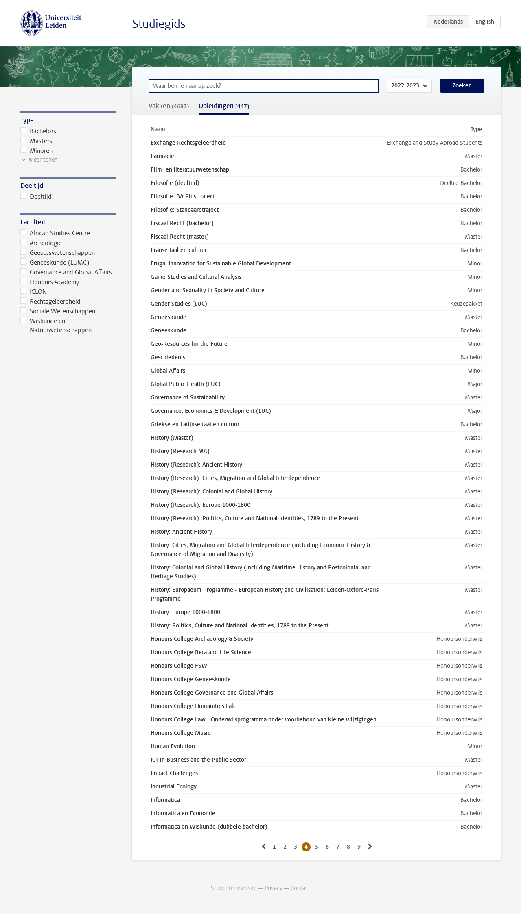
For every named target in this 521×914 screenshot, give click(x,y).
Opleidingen (224, 106)
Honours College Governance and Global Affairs (212, 693)
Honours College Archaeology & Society (202, 639)
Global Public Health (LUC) (186, 384)
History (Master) (172, 438)
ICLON (33, 292)
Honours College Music (180, 733)
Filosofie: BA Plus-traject (183, 196)
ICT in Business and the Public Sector (198, 760)
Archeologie (41, 243)
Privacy (273, 888)
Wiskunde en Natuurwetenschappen (56, 325)
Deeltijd (36, 197)
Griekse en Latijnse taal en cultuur (195, 424)
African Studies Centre (55, 233)
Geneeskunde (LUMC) (54, 262)
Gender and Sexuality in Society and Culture (208, 290)
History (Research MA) (180, 451)
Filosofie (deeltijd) (175, 183)
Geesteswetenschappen (57, 253)
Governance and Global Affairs (66, 272)
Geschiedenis (168, 357)
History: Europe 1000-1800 (185, 612)
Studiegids (159, 23)
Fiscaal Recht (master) (180, 237)
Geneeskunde (168, 317)
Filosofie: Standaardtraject (185, 210)
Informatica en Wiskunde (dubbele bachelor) (209, 827)
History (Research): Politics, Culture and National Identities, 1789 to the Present (255, 518)
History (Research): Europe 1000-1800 (200, 505)
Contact (300, 888)
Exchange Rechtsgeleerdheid (188, 143)
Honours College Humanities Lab (193, 706)
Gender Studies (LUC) (179, 304)
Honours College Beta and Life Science (201, 652)
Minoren (36, 151)
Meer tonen (43, 160)
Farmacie (162, 156)
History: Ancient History (181, 532)
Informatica (165, 800)
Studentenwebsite (233, 888)
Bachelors (38, 131)
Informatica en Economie (183, 813)
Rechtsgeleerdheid (50, 301)
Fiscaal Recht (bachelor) (182, 223)
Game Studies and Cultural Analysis (196, 277)
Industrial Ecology (174, 786)
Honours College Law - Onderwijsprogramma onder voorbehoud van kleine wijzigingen (264, 719)
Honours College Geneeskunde (191, 679)
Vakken (169, 106)
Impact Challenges (174, 773)
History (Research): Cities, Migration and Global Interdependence (235, 478)
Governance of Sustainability (188, 398)
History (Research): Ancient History (196, 465)
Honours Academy (49, 282)
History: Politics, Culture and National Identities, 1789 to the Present (239, 626)
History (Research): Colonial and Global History (211, 491)
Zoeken (462, 85)
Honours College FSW (179, 666)
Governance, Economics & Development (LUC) (211, 411)
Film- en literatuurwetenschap (190, 170)
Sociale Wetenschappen (57, 311)
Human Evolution (173, 746)
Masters (36, 141)
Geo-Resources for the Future (189, 344)
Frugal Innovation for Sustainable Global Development (221, 263)
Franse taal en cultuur (179, 250)
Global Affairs (168, 371)
